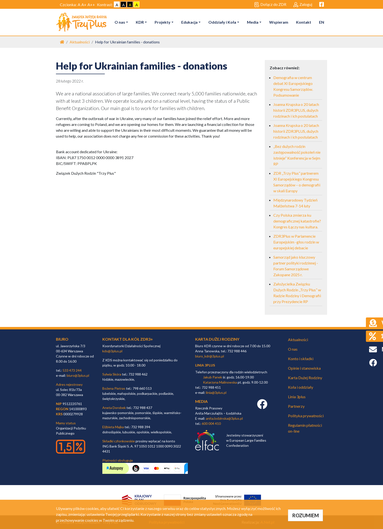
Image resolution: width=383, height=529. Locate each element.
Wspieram (278, 22)
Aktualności (80, 42)
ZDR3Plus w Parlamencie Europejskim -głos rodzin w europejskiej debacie (296, 242)
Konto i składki (300, 358)
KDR (140, 22)
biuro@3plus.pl (78, 375)
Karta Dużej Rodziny (305, 377)
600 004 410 (211, 423)
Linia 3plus (297, 396)
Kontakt (303, 22)
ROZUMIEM (305, 515)
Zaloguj (302, 4)
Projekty (162, 22)
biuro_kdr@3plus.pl (209, 356)
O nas (120, 22)
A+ (83, 4)
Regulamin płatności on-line (305, 428)
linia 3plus (205, 365)
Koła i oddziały (300, 387)
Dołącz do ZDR (270, 4)
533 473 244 (72, 370)
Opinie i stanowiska (304, 368)
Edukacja (189, 22)
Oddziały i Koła (222, 22)
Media (252, 22)
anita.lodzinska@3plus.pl (224, 418)
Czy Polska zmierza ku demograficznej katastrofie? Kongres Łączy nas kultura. (297, 221)
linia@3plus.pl (216, 392)
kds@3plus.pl (112, 351)
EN (321, 22)
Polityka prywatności (306, 415)
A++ (91, 4)
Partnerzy (296, 406)
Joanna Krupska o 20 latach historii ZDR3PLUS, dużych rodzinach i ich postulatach (296, 110)
